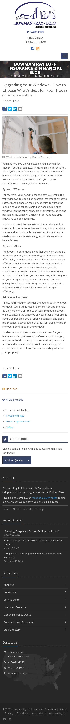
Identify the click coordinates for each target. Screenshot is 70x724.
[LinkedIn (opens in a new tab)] (15, 108)
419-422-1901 (16, 667)
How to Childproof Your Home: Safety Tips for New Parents (35, 544)
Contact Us (35, 592)
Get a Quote (14, 460)
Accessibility (39, 713)
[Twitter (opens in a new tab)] (10, 108)
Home (5, 509)
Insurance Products (35, 607)
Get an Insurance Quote (35, 614)
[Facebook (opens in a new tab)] (32, 48)
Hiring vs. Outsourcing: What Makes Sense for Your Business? (35, 557)
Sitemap (39, 509)
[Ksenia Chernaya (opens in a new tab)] (41, 157)
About (16, 509)
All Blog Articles (12, 399)
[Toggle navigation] (64, 56)
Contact (27, 509)
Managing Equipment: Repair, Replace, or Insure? (35, 533)
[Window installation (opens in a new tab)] (17, 157)
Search (63, 709)
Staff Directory (35, 629)
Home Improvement (18, 421)
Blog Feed (9, 388)
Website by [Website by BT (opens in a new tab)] (57, 713)
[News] (37, 48)
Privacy (9, 713)
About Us (35, 584)
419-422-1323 (16, 662)
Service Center (35, 599)
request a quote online (44, 497)
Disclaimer (22, 713)
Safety (10, 427)
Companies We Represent (35, 622)
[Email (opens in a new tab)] (20, 108)
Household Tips (15, 415)
